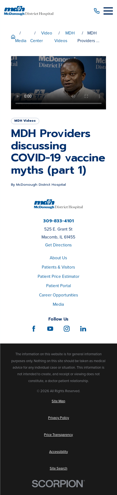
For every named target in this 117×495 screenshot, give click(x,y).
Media (58, 304)
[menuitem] (58, 401)
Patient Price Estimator (58, 276)
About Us (58, 258)
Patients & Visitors (58, 267)
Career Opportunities (58, 295)
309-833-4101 (58, 221)
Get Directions (58, 245)
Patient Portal (58, 286)
